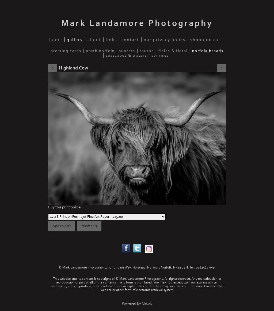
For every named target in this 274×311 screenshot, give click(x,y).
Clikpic (147, 303)
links (111, 39)
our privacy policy (165, 39)
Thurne (147, 51)
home (55, 39)
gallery (75, 39)
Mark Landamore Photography (137, 23)
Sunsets (127, 51)
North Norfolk (100, 51)
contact (130, 39)
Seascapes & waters (126, 55)
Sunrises (160, 55)
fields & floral (173, 51)
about (94, 39)
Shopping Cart (206, 39)
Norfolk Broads (207, 51)
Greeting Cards (66, 51)
